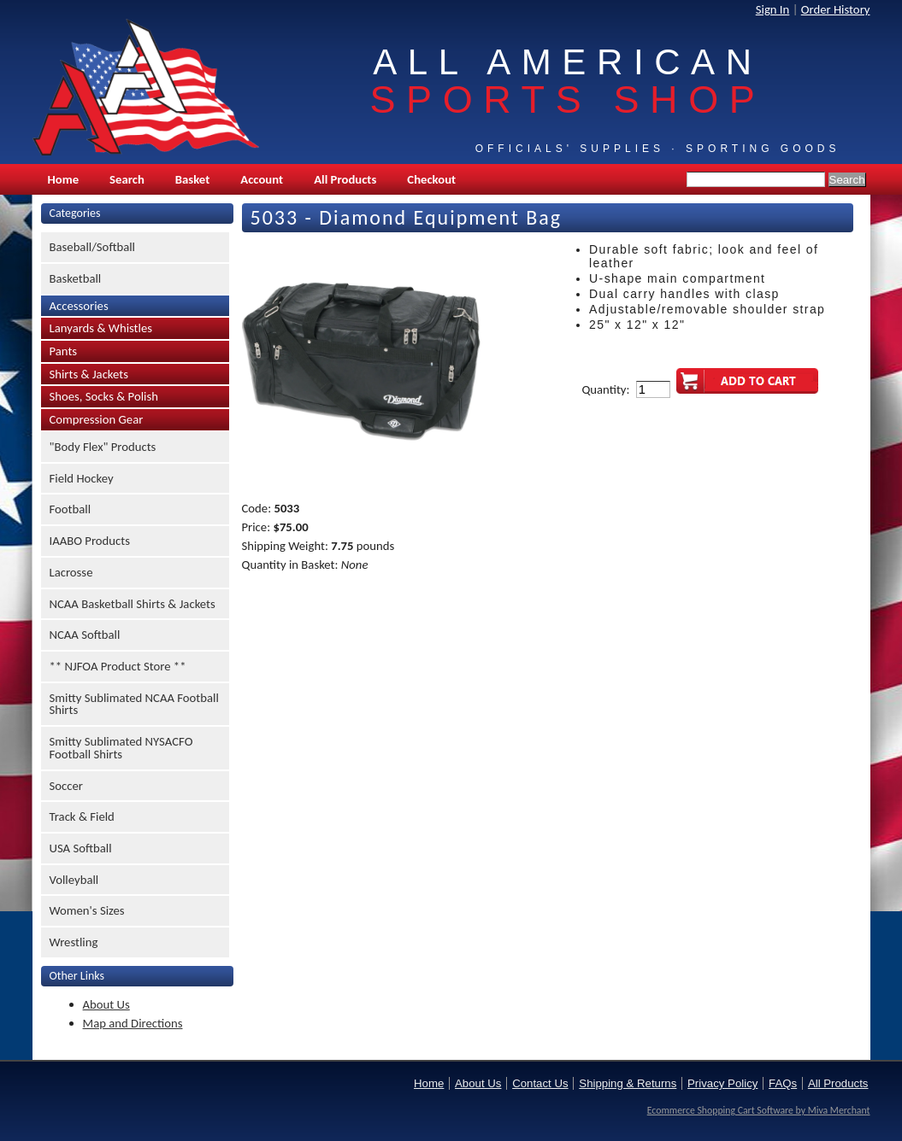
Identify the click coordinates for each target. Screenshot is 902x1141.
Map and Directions (133, 1023)
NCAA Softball (85, 634)
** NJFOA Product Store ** (118, 666)
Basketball (76, 278)
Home (64, 179)
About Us (106, 1004)
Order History (835, 9)
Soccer (66, 785)
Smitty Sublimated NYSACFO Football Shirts (121, 748)
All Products (345, 179)
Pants (64, 351)
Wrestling (74, 942)
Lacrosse (71, 572)
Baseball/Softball (93, 247)
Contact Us (540, 1083)
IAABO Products (90, 540)
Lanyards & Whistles (101, 328)
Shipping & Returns (627, 1083)
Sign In (773, 9)
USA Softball (81, 848)
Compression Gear (97, 419)
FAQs (783, 1083)
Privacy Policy (722, 1083)
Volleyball (74, 879)
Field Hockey (82, 478)
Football (70, 509)
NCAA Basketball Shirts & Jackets (132, 603)
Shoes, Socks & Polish (104, 396)
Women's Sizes (87, 910)
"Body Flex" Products (103, 446)
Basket (192, 179)
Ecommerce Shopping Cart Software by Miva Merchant (758, 1110)
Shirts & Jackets (89, 374)
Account (261, 179)
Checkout (431, 179)
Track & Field (82, 816)
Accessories (79, 305)
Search (126, 179)
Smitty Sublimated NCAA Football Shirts (134, 704)
